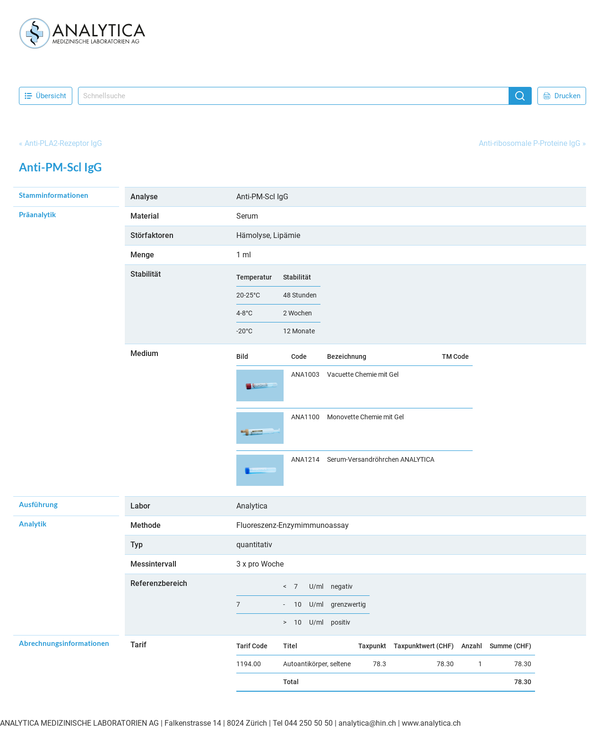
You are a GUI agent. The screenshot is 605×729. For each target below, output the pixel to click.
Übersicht (45, 96)
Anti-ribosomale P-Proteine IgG (529, 143)
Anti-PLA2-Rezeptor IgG (63, 143)
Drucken (561, 96)
